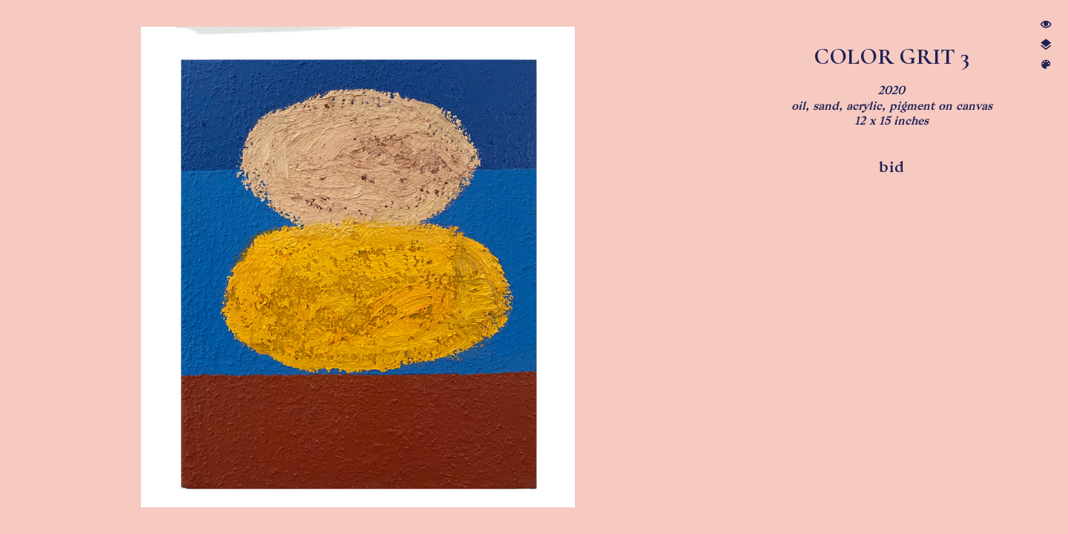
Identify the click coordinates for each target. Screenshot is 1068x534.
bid (892, 167)
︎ (1045, 25)
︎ (1045, 45)
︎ (1045, 65)
